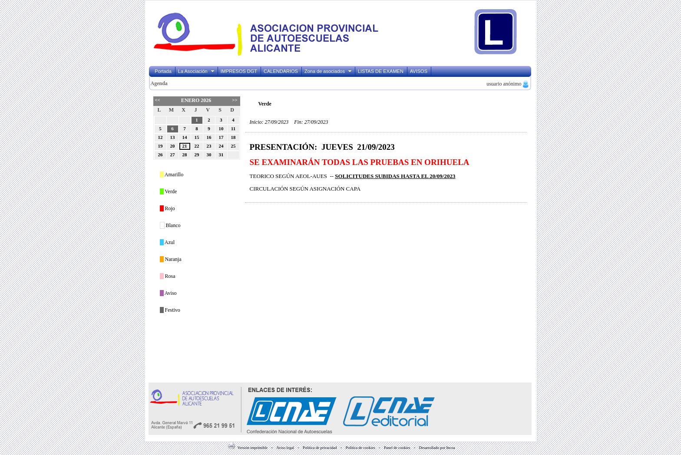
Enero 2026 (196, 100)
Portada (163, 71)
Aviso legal (285, 447)
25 (233, 145)
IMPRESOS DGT (239, 71)
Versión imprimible (248, 447)
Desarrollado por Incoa (437, 447)
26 (160, 154)
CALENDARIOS (281, 71)
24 (221, 145)
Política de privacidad (320, 447)
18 (233, 137)
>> (234, 99)
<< (157, 99)
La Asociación (196, 71)
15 (197, 137)
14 (184, 137)
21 (184, 145)
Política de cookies (360, 447)
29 (197, 154)
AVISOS (418, 71)
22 (197, 145)
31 (221, 154)
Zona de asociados (328, 71)
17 (221, 137)
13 (172, 137)
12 (160, 137)
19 (160, 145)
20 (172, 145)
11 (233, 128)
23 (209, 145)
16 (209, 137)
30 (209, 154)
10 (221, 128)
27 (172, 154)
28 (184, 154)
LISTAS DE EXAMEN (380, 71)
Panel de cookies (397, 447)
